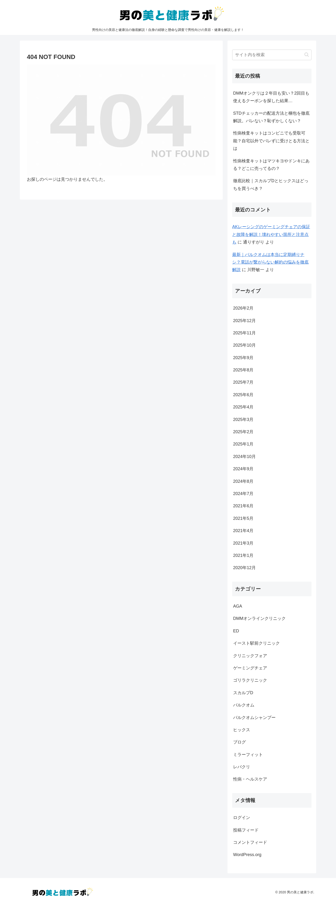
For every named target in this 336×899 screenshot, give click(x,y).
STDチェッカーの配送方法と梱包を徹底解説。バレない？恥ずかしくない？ (271, 117)
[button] (306, 54)
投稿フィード (246, 830)
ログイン (241, 817)
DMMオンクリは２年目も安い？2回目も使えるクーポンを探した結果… (271, 97)
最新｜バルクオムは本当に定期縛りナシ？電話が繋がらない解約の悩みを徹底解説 (270, 262)
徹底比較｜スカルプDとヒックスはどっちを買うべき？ (270, 184)
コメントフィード (250, 842)
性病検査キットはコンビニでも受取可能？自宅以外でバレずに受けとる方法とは (271, 141)
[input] (271, 55)
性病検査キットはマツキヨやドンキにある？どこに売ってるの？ (271, 165)
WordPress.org (247, 854)
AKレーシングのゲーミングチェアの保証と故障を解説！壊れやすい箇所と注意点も (271, 234)
